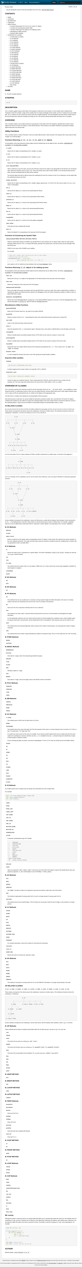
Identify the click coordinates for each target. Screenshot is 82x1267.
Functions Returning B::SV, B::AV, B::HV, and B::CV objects (25, 26)
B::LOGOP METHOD (15, 70)
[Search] (70, 2)
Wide (54, 2)
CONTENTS (10, 14)
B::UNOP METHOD (15, 67)
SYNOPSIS (11, 19)
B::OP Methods (14, 65)
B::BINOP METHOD (15, 68)
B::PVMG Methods (15, 47)
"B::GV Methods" (43, 264)
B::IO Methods (14, 56)
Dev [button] (26, 2)
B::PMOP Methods (15, 74)
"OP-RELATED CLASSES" (21, 272)
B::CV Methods (14, 60)
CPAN (11, 6)
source (8, 6)
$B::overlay (13, 84)
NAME (9, 17)
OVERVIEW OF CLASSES (15, 35)
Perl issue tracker (52, 1263)
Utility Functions (12, 24)
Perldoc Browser (9, 2)
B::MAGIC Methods (15, 49)
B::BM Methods (14, 52)
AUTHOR (10, 86)
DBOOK (23, 1260)
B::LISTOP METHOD (15, 72)
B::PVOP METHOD (15, 79)
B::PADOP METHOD (15, 77)
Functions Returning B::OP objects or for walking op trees (25, 29)
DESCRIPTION (12, 20)
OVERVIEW (11, 22)
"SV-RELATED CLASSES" (21, 145)
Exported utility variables (16, 33)
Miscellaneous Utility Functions (18, 31)
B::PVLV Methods (15, 51)
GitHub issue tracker (41, 1260)
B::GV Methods (14, 54)
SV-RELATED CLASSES (16, 37)
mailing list (60, 1263)
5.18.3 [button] (20, 2)
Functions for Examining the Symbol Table (21, 28)
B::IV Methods (14, 40)
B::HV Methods (14, 61)
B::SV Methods (14, 38)
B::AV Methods (14, 58)
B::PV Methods (14, 45)
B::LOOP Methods (15, 81)
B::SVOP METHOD (15, 76)
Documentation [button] (34, 2)
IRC (65, 1263)
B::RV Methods (14, 44)
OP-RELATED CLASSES (17, 63)
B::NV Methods (14, 42)
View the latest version (48, 9)
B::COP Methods (14, 83)
